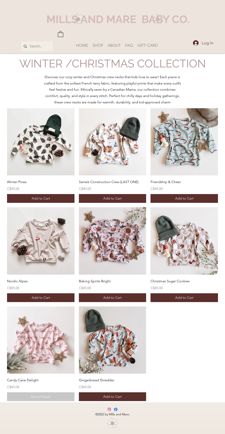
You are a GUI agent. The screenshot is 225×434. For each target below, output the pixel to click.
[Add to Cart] (40, 198)
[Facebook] (116, 409)
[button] (60, 34)
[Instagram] (109, 409)
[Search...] (36, 46)
